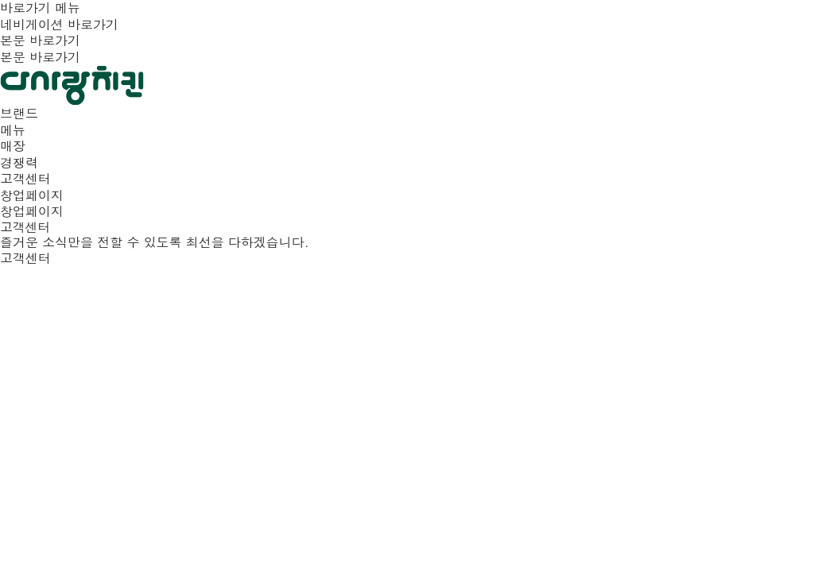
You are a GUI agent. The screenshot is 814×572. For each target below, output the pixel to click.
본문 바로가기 (40, 40)
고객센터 (25, 258)
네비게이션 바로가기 (59, 24)
